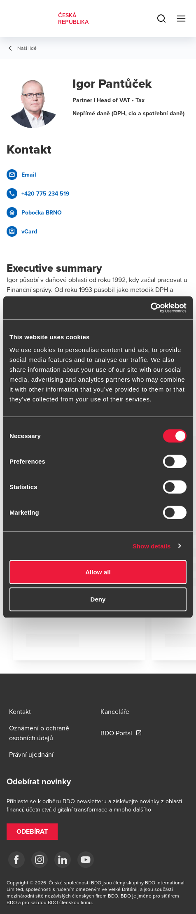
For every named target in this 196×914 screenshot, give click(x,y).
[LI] (62, 860)
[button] (32, 831)
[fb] (16, 860)
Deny (97, 598)
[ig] (39, 860)
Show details (152, 545)
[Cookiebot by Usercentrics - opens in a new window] (150, 308)
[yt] (86, 860)
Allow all (98, 572)
